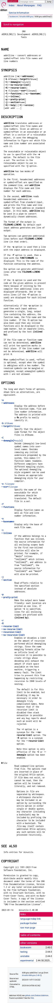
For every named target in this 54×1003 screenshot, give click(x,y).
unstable (24, 956)
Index (11, 5)
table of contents (30, 935)
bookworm (14, 17)
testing (23, 951)
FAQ (39, 5)
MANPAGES (12, 1)
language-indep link (30, 918)
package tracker (28, 923)
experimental (27, 960)
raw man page (27, 927)
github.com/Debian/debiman (37, 995)
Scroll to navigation (13, 24)
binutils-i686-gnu (26, 17)
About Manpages (26, 5)
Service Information (19, 12)
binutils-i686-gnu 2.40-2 (31, 975)
